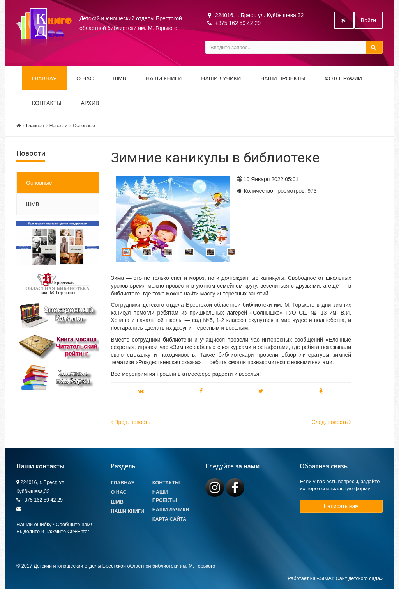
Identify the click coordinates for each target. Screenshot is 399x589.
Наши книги (164, 78)
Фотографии (343, 78)
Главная (44, 78)
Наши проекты (282, 78)
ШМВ (119, 78)
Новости (58, 125)
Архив (90, 103)
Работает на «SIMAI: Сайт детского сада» (335, 578)
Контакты (47, 103)
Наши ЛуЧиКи (221, 78)
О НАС (85, 78)
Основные (84, 125)
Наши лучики (170, 509)
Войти (368, 20)
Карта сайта (169, 519)
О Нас (119, 492)
